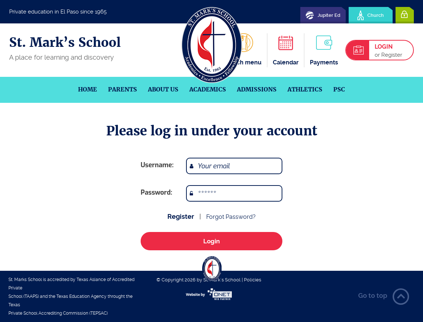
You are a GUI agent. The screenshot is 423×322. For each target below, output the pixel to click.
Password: (156, 192)
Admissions (257, 89)
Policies (252, 279)
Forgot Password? (231, 216)
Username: (157, 165)
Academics (207, 89)
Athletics (304, 89)
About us (163, 89)
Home (87, 89)
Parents (122, 89)
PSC (339, 89)
